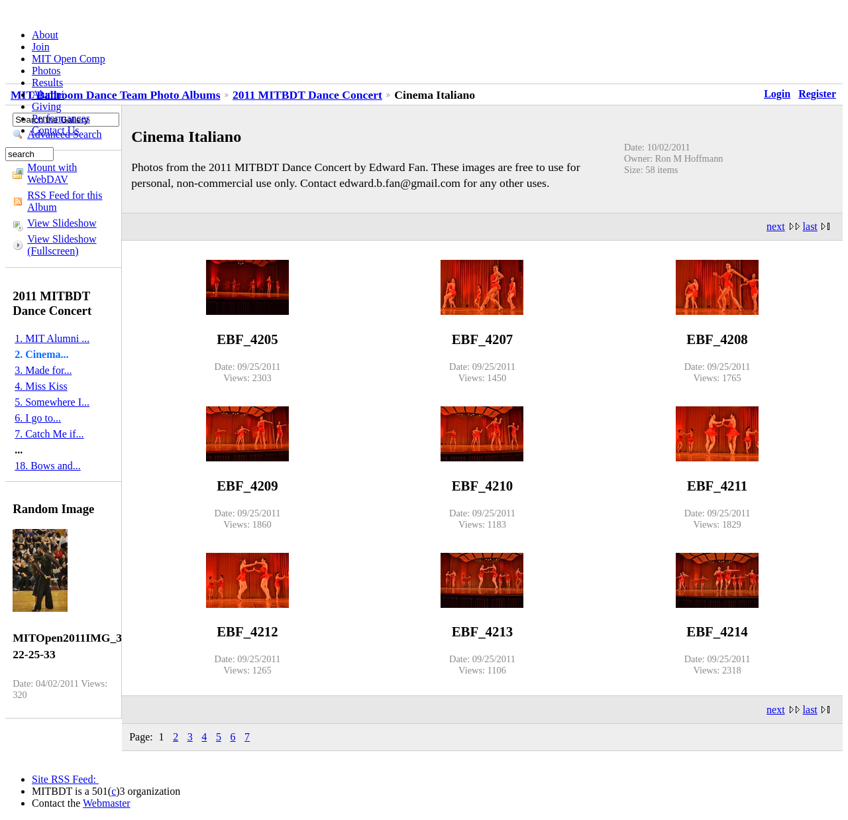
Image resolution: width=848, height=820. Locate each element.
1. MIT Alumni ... (52, 338)
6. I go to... (38, 418)
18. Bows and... (48, 465)
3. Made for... (43, 370)
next (776, 226)
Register (817, 93)
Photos (46, 70)
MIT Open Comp (68, 58)
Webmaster (107, 803)
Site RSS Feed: (65, 779)
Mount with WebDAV (52, 173)
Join (41, 46)
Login (777, 93)
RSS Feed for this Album (64, 201)
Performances (61, 118)
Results (47, 82)
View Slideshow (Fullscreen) (61, 245)
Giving (46, 106)
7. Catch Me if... (49, 433)
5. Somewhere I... (52, 402)
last (810, 226)
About (45, 34)
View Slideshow (61, 223)
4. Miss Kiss (41, 386)
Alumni (48, 94)
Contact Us (56, 130)
